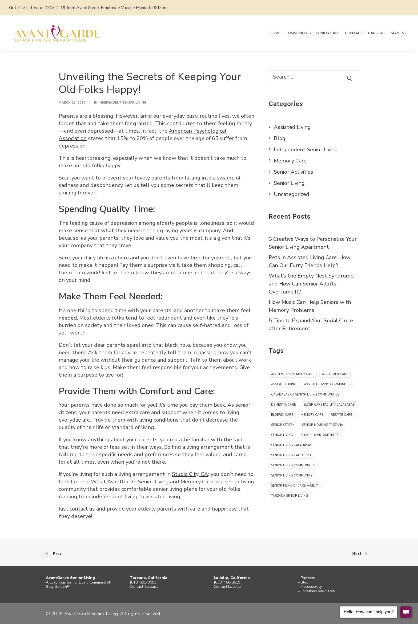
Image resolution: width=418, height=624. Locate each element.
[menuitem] (275, 33)
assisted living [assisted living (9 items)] (283, 385)
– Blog (303, 582)
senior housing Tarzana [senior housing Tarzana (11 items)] (322, 425)
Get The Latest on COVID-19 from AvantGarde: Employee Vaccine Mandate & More (88, 8)
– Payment (306, 577)
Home (275, 33)
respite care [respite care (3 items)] (341, 415)
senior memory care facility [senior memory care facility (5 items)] (295, 486)
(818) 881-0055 (143, 582)
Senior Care (328, 33)
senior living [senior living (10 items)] (282, 435)
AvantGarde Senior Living (70, 577)
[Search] (314, 77)
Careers (376, 33)
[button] (349, 78)
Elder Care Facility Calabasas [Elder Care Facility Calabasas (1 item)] (329, 405)
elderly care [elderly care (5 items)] (282, 415)
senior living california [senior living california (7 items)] (291, 456)
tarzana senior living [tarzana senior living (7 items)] (289, 496)
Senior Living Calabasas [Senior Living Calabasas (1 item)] (291, 445)
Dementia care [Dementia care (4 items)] (283, 405)
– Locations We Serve (316, 591)
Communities (298, 33)
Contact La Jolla (227, 586)
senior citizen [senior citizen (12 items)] (283, 425)
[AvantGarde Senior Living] (58, 33)
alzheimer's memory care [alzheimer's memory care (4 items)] (292, 375)
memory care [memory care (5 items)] (312, 415)
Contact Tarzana (144, 586)
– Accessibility (310, 586)
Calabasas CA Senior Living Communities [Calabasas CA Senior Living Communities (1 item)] (305, 395)
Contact (354, 33)
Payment (398, 33)
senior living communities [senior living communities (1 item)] (293, 466)
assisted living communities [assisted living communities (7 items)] (327, 385)
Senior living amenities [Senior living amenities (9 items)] (319, 435)
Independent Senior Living (122, 103)
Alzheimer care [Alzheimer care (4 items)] (335, 375)
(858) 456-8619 (227, 582)
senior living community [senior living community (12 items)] (291, 476)
